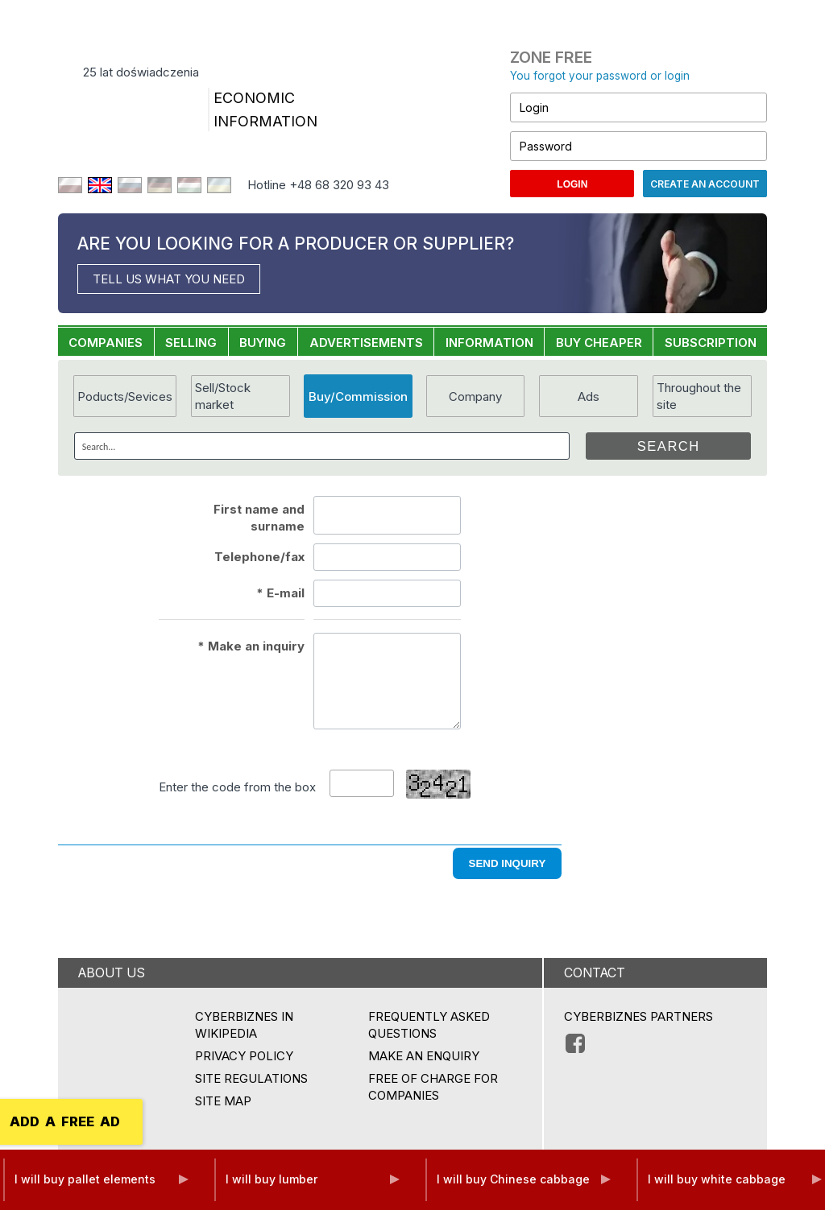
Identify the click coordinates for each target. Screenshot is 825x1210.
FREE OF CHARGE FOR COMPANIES (433, 1087)
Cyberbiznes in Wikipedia (244, 1025)
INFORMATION (489, 342)
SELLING (191, 342)
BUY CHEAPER (599, 342)
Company (475, 396)
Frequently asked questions (429, 1025)
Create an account (705, 184)
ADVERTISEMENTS (366, 342)
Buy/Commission (358, 396)
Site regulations (251, 1078)
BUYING (262, 342)
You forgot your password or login (600, 75)
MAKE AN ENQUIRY (423, 1055)
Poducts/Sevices (124, 396)
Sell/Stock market (223, 396)
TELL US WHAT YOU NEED (169, 279)
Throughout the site (699, 396)
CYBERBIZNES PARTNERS (638, 1016)
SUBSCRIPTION (711, 342)
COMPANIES (105, 342)
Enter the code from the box (237, 787)
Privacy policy (244, 1055)
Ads (588, 396)
